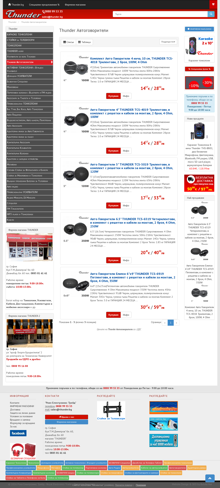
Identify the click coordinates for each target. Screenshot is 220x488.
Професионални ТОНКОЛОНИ (22, 103)
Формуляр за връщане (22, 423)
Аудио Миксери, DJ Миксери (21, 197)
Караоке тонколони (199, 49)
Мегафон (55, 467)
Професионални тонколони (178, 462)
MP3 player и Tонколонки (20, 214)
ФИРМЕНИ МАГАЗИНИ (22, 406)
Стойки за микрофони (112, 472)
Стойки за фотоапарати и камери (141, 472)
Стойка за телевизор (73, 467)
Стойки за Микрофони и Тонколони (24, 175)
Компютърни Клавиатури (19, 147)
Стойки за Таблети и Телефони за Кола (25, 477)
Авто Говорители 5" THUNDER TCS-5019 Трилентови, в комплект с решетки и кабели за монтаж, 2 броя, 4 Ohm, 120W (131, 168)
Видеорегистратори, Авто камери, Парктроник (29, 120)
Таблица (84, 42)
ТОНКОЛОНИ (14, 45)
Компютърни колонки (44, 472)
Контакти (14, 402)
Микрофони (12, 87)
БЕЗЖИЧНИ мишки (66, 472)
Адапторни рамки (197, 467)
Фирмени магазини (75, 4)
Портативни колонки (96, 467)
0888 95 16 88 (19, 366)
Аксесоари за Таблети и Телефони (24, 98)
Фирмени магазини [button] (66, 422)
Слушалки (12, 203)
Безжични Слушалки (17, 81)
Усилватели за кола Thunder (21, 56)
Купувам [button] (113, 96)
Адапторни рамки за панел (20, 136)
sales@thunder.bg (61, 409)
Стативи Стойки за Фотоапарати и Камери (27, 170)
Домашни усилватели (52, 462)
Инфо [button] (126, 96)
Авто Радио (114, 467)
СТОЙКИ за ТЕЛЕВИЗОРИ (20, 40)
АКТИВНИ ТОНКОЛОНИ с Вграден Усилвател (25, 69)
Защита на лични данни (22, 413)
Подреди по (168, 41)
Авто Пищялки (14, 114)
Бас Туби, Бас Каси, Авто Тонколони (25, 109)
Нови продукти (195, 118)
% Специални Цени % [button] (199, 69)
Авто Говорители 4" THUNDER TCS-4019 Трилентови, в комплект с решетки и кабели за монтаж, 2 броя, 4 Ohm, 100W (131, 113)
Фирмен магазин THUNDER (23, 230)
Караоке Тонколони (16, 462)
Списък (68, 42)
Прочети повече (123, 485)
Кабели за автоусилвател (154, 467)
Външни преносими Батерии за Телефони (27, 181)
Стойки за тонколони (170, 472)
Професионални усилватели (20, 467)
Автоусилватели (130, 467)
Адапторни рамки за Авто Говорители (25, 131)
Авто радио (12, 186)
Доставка (15, 409)
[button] (199, 82)
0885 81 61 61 (39, 273)
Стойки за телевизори (88, 472)
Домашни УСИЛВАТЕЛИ (19, 76)
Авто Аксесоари (14, 125)
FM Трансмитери (15, 208)
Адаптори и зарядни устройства (22, 159)
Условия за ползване (21, 416)
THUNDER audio (15, 51)
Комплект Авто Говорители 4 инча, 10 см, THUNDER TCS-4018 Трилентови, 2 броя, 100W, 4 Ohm (131, 60)
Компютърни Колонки (17, 153)
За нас (13, 426)
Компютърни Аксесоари (18, 142)
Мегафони (12, 164)
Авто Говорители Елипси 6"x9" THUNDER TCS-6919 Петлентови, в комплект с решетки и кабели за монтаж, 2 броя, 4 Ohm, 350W (132, 277)
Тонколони (33, 462)
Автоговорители (177, 467)
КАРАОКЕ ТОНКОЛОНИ (19, 34)
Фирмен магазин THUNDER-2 (24, 315)
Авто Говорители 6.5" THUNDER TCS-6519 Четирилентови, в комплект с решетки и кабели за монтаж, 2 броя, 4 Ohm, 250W (132, 222)
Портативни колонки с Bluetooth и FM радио (29, 92)
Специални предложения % (44, 4)
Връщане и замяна (20, 419)
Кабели (10, 219)
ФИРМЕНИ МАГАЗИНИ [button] (199, 29)
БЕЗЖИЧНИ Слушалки (119, 462)
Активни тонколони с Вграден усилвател (86, 462)
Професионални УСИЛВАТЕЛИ (22, 192)
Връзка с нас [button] (66, 417)
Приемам (141, 485)
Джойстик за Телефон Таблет (147, 462)
